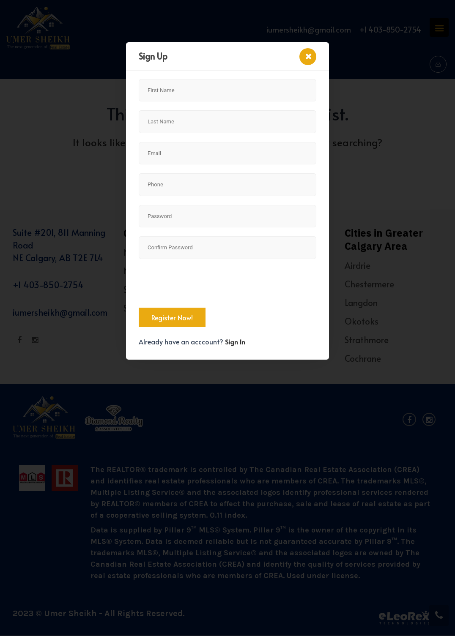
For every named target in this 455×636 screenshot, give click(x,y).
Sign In (235, 341)
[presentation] (203, 284)
